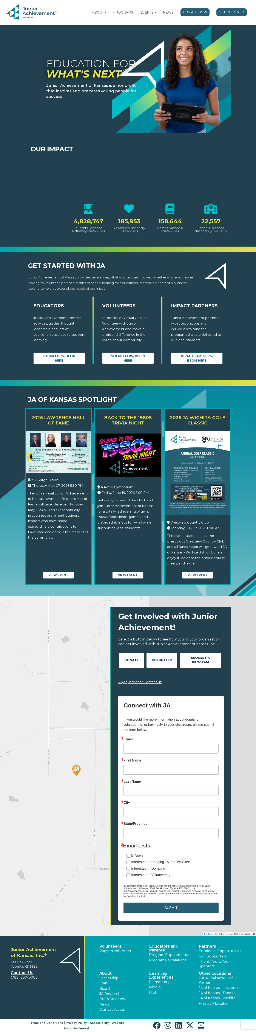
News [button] (104, 1004)
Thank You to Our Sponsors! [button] (214, 963)
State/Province (135, 823)
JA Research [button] (109, 994)
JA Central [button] (81, 1028)
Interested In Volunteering (150, 875)
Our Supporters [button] (213, 956)
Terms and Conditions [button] (46, 1022)
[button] (105, 12)
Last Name (132, 781)
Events (147, 12)
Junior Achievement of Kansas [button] (218, 980)
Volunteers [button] (110, 946)
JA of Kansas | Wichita (217, 998)
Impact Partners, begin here (197, 358)
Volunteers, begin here (128, 358)
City (126, 802)
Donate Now (195, 12)
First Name (132, 760)
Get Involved (231, 12)
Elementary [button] (159, 982)
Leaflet (207, 934)
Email (128, 739)
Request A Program (200, 660)
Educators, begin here (59, 358)
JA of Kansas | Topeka (217, 993)
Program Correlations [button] (167, 960)
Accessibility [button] (99, 1022)
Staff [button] (103, 983)
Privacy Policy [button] (76, 1022)
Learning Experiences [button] (161, 975)
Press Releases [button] (112, 999)
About (98, 12)
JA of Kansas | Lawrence (219, 988)
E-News (137, 855)
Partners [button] (207, 946)
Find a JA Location (214, 1003)
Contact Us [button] (22, 973)
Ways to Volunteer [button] (115, 951)
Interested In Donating (148, 868)
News (168, 12)
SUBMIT (171, 908)
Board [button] (104, 989)
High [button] (153, 992)
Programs (123, 12)
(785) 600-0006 (24, 977)
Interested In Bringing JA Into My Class (161, 862)
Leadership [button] (108, 978)
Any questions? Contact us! (140, 682)
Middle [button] (155, 987)
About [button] (105, 973)
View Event (58, 575)
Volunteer (162, 660)
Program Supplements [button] (169, 955)
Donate (131, 660)
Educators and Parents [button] (164, 948)
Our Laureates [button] (112, 1009)
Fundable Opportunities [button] (220, 951)
